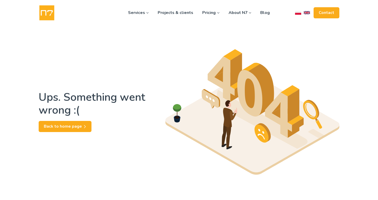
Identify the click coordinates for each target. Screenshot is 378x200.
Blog (265, 13)
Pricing (210, 13)
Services (138, 13)
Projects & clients (175, 13)
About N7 (240, 13)
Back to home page (65, 126)
